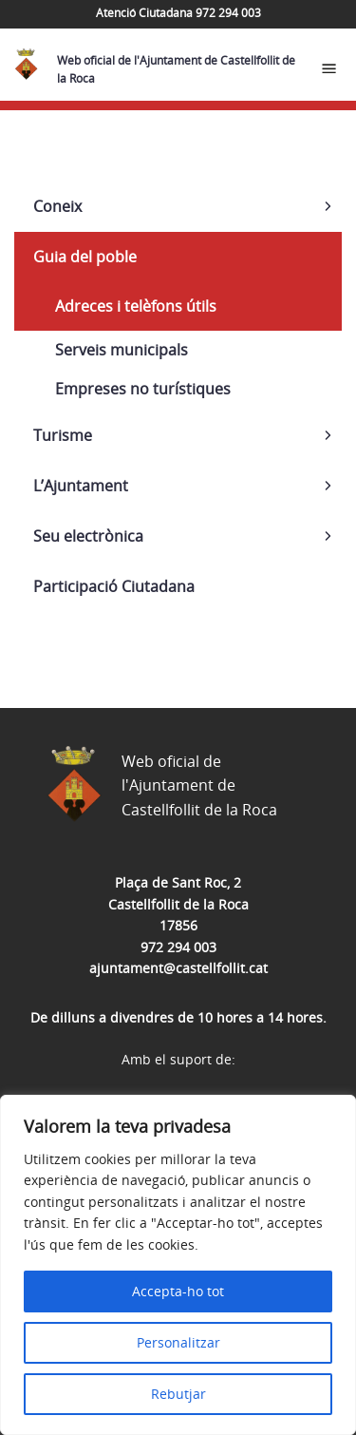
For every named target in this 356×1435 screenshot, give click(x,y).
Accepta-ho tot (178, 1291)
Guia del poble (85, 256)
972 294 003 (178, 947)
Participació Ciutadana (114, 586)
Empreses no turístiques (143, 388)
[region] (178, 1265)
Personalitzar (178, 1342)
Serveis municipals (121, 349)
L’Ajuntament (80, 485)
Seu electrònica (88, 536)
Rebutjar (178, 1394)
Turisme (62, 435)
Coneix (57, 206)
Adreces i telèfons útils (135, 306)
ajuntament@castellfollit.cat (178, 968)
